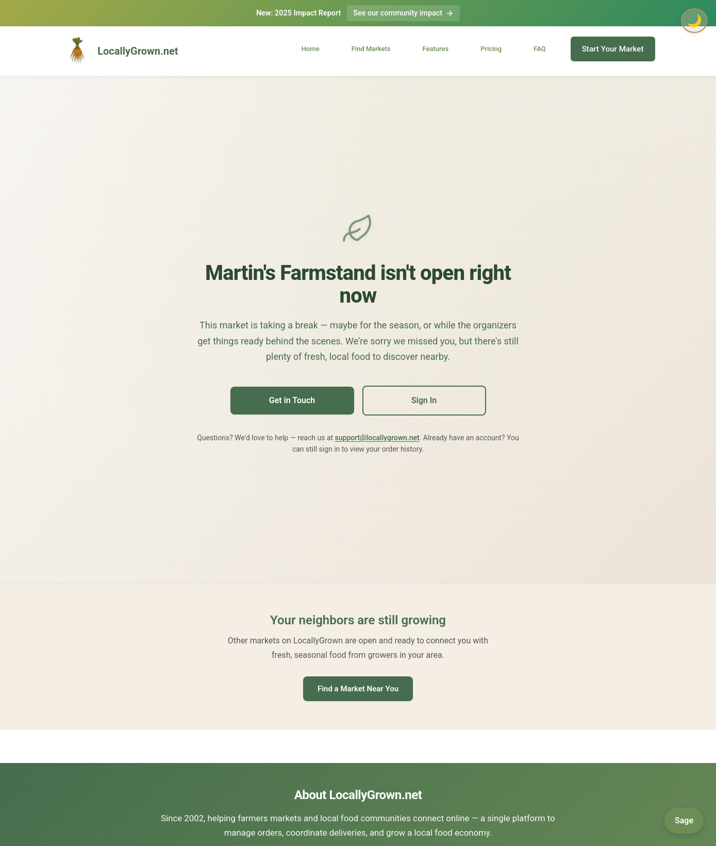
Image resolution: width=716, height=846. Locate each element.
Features (436, 49)
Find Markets (371, 49)
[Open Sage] (684, 821)
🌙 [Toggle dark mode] (694, 20)
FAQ (540, 49)
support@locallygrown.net (377, 438)
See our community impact (403, 13)
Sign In (424, 400)
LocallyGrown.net (119, 51)
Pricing (491, 49)
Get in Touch (292, 400)
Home (311, 49)
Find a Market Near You (358, 688)
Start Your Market (613, 49)
